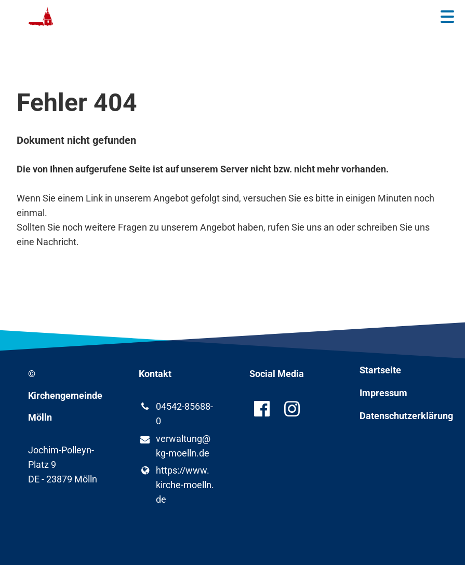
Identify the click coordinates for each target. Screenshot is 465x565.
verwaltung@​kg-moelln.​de (174, 447)
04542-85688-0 (176, 413)
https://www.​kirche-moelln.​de (176, 485)
